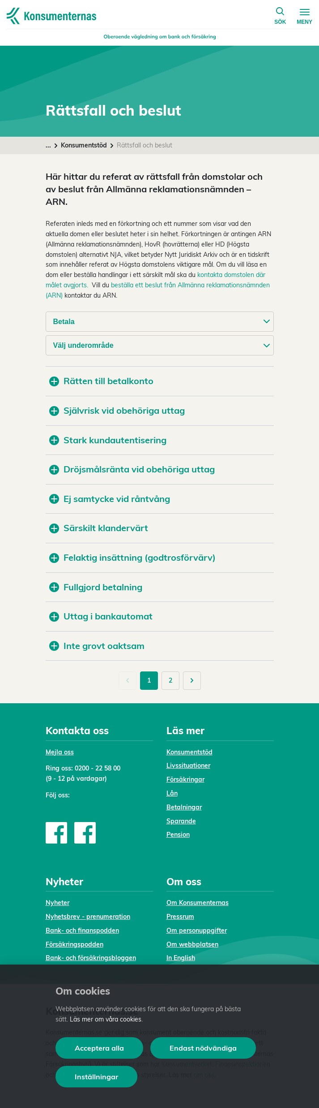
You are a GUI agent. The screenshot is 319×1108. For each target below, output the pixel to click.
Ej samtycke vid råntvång (109, 498)
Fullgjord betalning (95, 587)
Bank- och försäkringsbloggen (91, 958)
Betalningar (184, 807)
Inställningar (96, 1076)
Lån (172, 793)
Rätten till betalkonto (101, 380)
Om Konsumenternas (197, 903)
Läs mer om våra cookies (105, 1019)
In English (180, 958)
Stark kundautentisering (107, 440)
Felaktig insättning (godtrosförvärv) (132, 557)
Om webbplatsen (192, 944)
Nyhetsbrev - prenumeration (88, 917)
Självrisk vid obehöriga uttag (117, 410)
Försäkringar (185, 779)
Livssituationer (188, 766)
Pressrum (180, 917)
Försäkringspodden (74, 944)
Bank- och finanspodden (82, 930)
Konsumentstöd (84, 145)
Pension (178, 835)
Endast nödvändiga (203, 1047)
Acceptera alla (99, 1047)
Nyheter (57, 903)
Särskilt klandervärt (98, 527)
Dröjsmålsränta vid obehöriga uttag (132, 469)
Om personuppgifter (196, 930)
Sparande (181, 821)
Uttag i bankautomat (101, 616)
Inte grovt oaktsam (97, 645)
